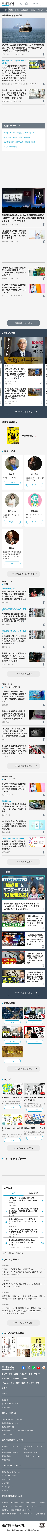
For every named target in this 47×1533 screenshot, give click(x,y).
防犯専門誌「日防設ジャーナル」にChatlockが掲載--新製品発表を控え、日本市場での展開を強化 (22, 1297)
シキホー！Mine (7, 1434)
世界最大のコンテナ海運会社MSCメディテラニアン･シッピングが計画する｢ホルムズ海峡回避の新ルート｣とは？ (14, 657)
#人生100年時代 (10, 147)
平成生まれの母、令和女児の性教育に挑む (34, 1099)
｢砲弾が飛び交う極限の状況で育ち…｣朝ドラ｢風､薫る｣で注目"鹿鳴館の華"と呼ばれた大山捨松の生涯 (14, 271)
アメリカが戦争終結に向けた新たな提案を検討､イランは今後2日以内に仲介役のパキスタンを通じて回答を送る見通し (23, 48)
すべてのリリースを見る (23, 1323)
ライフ (4, 1388)
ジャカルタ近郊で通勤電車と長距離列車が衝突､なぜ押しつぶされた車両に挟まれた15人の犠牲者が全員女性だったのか (14, 749)
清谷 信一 (12, 474)
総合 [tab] (13, 1193)
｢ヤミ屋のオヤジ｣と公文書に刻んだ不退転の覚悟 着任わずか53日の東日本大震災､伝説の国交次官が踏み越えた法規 (15, 393)
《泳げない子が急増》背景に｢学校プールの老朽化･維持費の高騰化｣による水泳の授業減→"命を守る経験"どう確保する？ (14, 696)
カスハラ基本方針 (25, 1514)
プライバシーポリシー (33, 1506)
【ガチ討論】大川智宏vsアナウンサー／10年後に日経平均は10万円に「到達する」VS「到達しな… (35, 939)
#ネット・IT (30, 133)
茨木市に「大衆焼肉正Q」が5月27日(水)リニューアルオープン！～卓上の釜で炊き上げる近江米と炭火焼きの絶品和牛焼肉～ (22, 1271)
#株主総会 (19, 142)
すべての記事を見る (23, 674)
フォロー (12, 483)
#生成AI (27, 137)
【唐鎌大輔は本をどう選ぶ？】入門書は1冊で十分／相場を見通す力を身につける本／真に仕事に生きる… (35, 920)
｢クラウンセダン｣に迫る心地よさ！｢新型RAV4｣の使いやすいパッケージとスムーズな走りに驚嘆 (14, 807)
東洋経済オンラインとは (11, 1472)
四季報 (16, 1379)
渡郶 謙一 (12, 548)
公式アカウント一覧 (28, 1503)
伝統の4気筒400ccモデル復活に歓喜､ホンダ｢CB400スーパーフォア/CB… (23, 1221)
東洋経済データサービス (11, 1453)
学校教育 (5, 1400)
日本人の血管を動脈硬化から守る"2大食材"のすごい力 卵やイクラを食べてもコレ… (23, 1232)
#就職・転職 (30, 142)
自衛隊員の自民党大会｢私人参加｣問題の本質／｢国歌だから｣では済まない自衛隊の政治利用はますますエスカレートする (23, 218)
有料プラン (6, 1479)
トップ (4, 10)
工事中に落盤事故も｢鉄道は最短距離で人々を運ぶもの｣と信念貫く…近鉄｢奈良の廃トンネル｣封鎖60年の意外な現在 (13, 715)
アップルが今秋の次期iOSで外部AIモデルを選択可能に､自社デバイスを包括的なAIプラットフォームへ (14, 288)
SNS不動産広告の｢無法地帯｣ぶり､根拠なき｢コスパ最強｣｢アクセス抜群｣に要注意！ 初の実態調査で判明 (14, 825)
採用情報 (14, 1503)
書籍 (25, 1379)
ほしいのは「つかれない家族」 (12, 1129)
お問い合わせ (40, 1514)
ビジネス (5, 1383)
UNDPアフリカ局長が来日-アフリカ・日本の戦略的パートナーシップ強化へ (22, 1285)
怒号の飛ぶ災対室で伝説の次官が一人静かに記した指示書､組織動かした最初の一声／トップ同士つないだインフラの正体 (15, 373)
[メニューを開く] (44, 3)
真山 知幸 (35, 474)
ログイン (35, 4)
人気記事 (25, 10)
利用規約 (5, 1490)
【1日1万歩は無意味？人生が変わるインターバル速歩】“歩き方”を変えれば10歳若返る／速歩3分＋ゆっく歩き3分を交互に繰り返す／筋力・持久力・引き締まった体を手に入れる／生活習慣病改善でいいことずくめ (14, 73)
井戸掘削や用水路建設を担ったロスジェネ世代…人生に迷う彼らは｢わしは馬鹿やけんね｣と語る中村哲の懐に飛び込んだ (14, 617)
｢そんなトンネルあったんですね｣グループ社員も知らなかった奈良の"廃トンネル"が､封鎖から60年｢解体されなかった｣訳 (14, 732)
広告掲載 (41, 1503)
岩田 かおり (12, 511)
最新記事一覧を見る (23, 323)
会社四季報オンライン (10, 1423)
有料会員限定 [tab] (33, 1193)
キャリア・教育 (33, 1383)
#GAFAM (7, 137)
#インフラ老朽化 (17, 133)
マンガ (40, 10)
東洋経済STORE (8, 1427)
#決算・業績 (18, 137)
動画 (33, 10)
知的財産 (5, 1510)
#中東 (6, 133)
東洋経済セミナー (30, 1453)
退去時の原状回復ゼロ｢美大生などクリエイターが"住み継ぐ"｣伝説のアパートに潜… (23, 1242)
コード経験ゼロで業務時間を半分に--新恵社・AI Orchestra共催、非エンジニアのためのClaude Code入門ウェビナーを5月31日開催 (22, 1310)
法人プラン (6, 1483)
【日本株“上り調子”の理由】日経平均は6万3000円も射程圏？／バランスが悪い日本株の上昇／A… (35, 958)
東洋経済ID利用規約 (9, 1514)
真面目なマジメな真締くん (12, 1098)
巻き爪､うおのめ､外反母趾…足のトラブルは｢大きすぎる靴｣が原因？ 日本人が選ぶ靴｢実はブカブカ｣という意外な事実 (14, 94)
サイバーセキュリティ (10, 1404)
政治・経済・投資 (18, 1383)
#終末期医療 (9, 142)
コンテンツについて (9, 1476)
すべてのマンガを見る (23, 1148)
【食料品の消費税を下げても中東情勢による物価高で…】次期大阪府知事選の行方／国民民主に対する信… (35, 976)
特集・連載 (14, 10)
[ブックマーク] (44, 54)
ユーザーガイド (7, 1487)
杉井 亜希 (35, 511)
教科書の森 (6, 1460)
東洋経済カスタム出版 (32, 1456)
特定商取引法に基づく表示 (21, 1510)
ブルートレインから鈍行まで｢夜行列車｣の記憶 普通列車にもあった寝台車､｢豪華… (23, 1211)
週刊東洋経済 (8, 422)
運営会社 (5, 1503)
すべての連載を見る (23, 1069)
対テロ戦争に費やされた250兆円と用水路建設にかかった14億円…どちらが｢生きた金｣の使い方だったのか (14, 640)
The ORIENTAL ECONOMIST (12, 1420)
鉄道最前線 (6, 1407)
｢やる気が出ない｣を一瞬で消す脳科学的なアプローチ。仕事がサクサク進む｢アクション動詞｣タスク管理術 (14, 234)
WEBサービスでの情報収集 (12, 1506)
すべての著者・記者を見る (23, 574)
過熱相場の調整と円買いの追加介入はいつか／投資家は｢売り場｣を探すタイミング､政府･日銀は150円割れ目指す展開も (14, 595)
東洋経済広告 (7, 1456)
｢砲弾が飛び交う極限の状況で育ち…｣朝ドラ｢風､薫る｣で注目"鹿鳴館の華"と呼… (23, 1200)
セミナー (5, 1379)
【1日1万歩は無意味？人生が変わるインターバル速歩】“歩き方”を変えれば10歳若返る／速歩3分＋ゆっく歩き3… (21, 906)
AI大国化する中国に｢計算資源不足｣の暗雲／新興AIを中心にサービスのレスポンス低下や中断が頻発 (14, 845)
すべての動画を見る (23, 993)
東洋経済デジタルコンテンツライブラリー (17, 1431)
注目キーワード (11, 126)
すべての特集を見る (23, 412)
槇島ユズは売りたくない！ (34, 1128)
